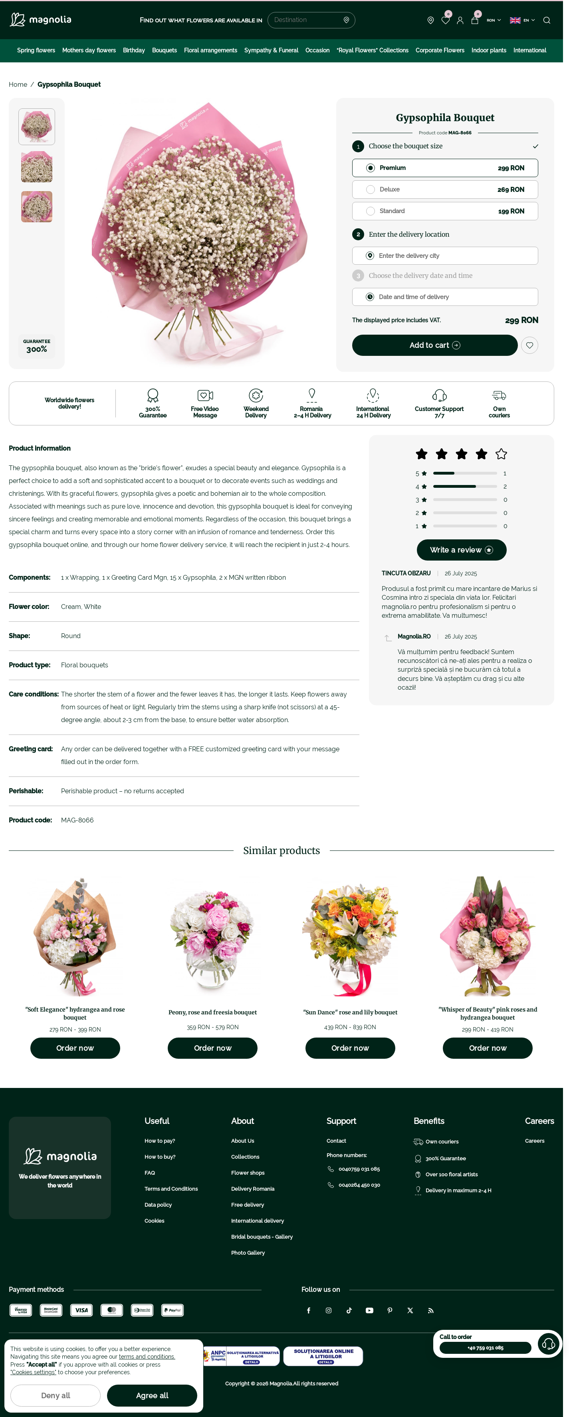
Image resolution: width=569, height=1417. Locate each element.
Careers (534, 1141)
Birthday (134, 50)
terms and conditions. (147, 1356)
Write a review (461, 550)
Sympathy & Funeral (271, 50)
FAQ (150, 1173)
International (529, 50)
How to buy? (160, 1157)
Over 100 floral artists (446, 1175)
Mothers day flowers (89, 50)
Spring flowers (36, 50)
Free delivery (247, 1205)
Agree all (152, 1395)
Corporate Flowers (440, 50)
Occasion (317, 50)
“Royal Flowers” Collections (372, 50)
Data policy (158, 1205)
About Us (242, 1141)
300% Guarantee (440, 1159)
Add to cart (435, 345)
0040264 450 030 (353, 1185)
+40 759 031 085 (486, 1348)
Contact (336, 1141)
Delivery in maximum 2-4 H (453, 1190)
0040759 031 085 (353, 1169)
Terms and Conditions (171, 1189)
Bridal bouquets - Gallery (262, 1237)
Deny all (55, 1395)
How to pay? (160, 1141)
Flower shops (247, 1173)
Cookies (154, 1221)
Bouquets (164, 50)
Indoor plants (489, 50)
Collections (245, 1157)
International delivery (257, 1221)
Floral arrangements (210, 50)
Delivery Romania (252, 1189)
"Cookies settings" (33, 1372)
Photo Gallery (248, 1253)
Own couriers (436, 1142)
